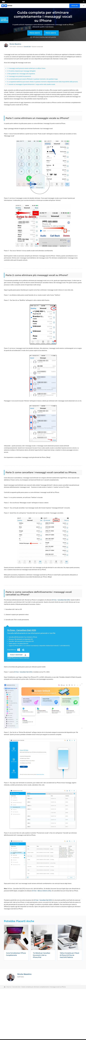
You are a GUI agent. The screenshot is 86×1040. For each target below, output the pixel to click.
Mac (23, 649)
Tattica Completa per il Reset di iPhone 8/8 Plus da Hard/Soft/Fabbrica (69, 955)
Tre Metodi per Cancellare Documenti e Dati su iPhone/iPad (41, 955)
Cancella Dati (27, 46)
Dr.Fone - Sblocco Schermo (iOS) (41, 891)
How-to (9, 987)
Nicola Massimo (15, 44)
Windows (18, 649)
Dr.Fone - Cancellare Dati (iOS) (61, 600)
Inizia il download (16, 655)
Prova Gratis (34, 33)
